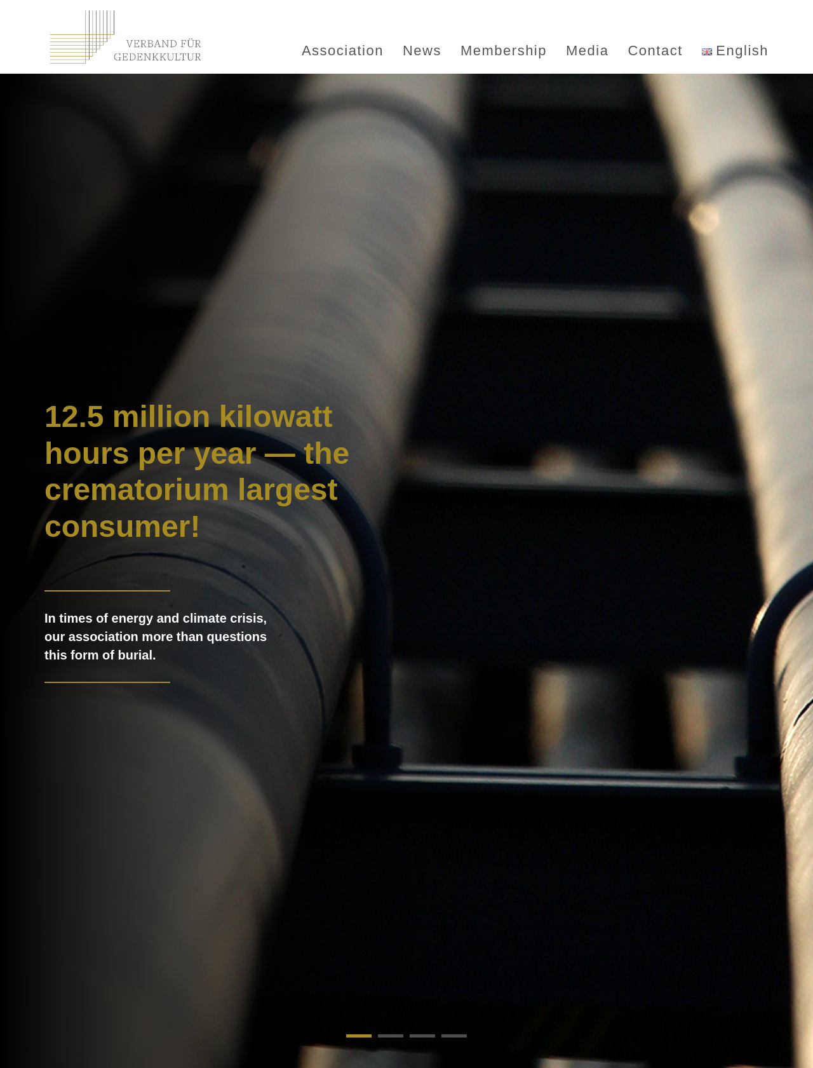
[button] (359, 1036)
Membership (503, 50)
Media (587, 50)
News (422, 50)
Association (343, 50)
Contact (655, 50)
